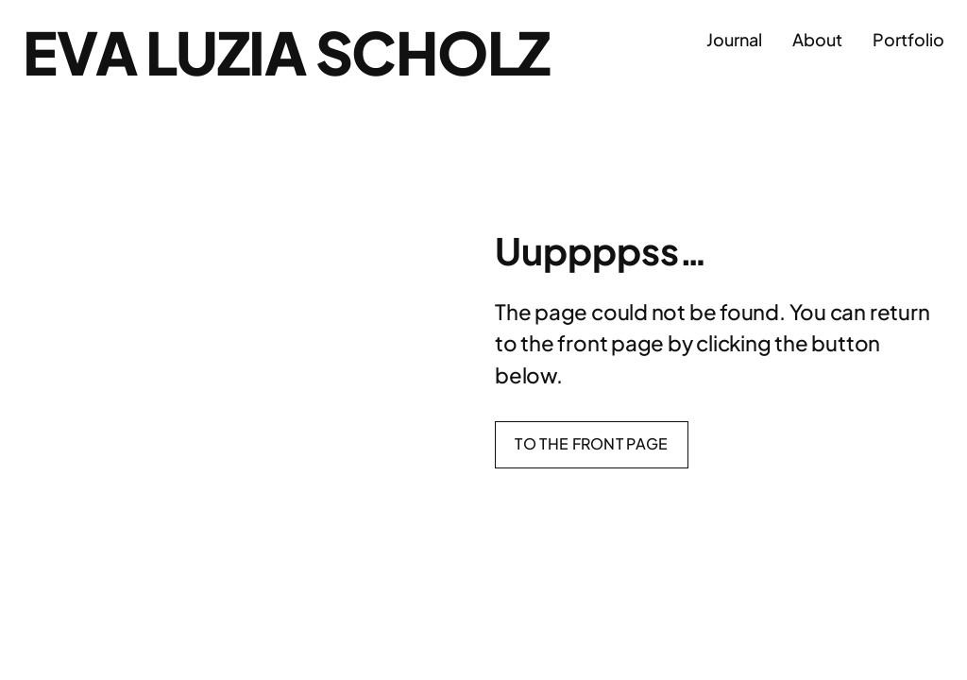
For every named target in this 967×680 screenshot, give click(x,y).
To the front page (591, 443)
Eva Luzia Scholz (286, 52)
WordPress (912, 623)
